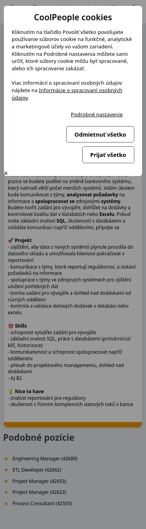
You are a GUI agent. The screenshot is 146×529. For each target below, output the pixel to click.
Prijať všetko (108, 155)
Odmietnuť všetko (100, 134)
